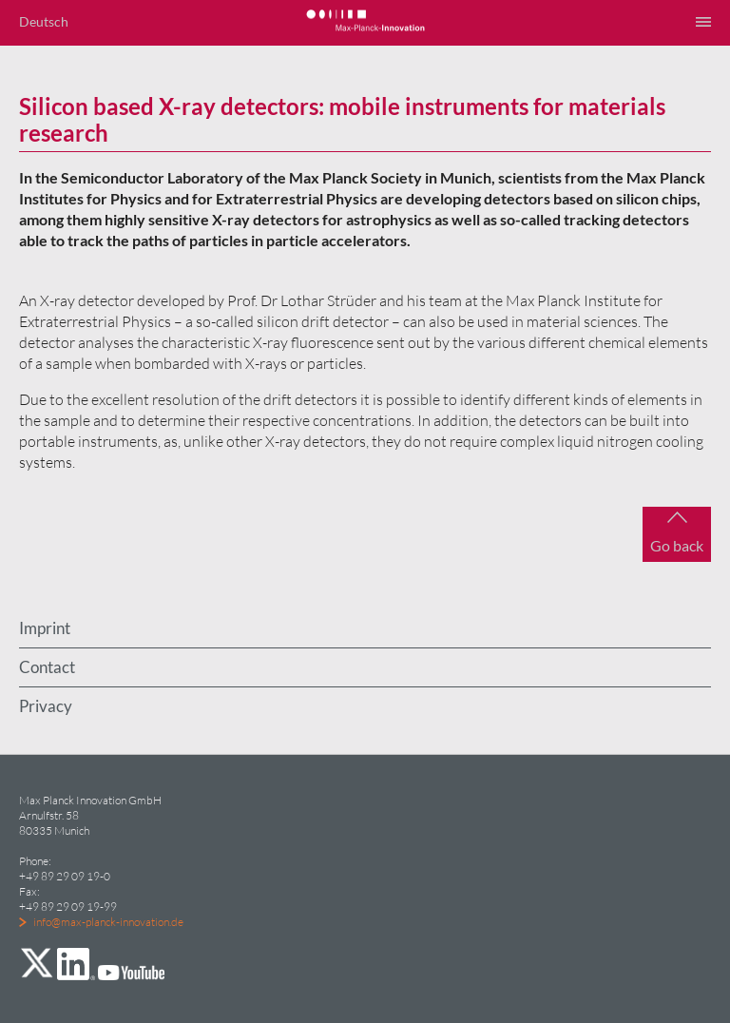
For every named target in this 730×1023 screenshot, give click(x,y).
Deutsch (43, 21)
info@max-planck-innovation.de (108, 922)
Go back (676, 545)
